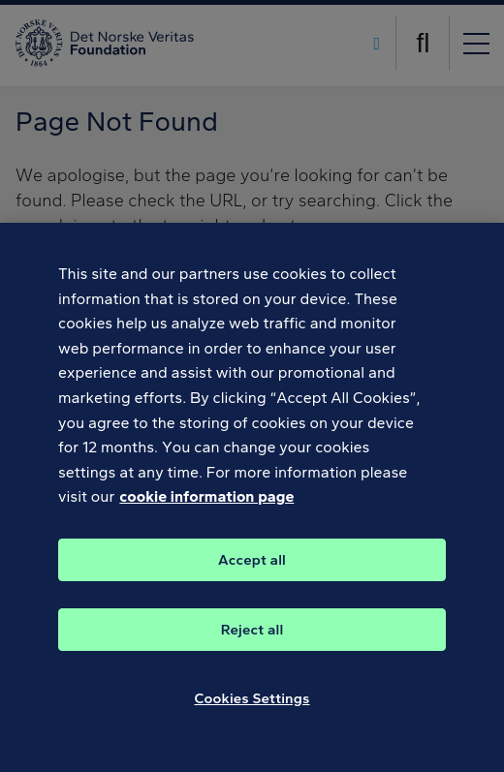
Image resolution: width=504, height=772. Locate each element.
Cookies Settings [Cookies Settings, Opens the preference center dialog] (252, 717)
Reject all (252, 648)
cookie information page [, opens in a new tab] (206, 515)
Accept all (252, 578)
